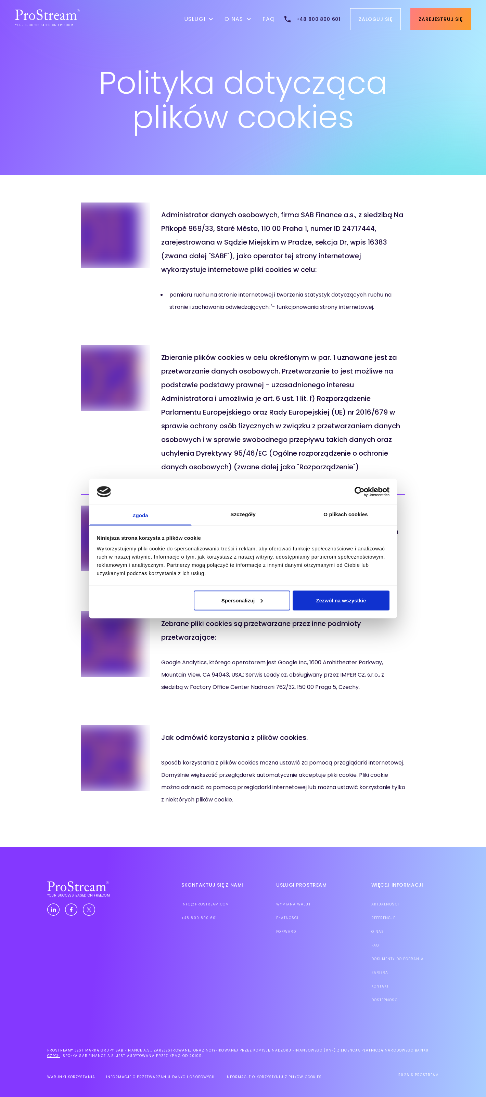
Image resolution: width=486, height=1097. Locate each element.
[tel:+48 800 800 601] (312, 19)
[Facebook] (71, 909)
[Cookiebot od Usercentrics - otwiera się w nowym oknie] (359, 491)
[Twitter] (89, 909)
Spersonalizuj (242, 600)
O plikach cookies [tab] (345, 514)
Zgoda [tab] (140, 515)
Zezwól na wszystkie (341, 600)
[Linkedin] (53, 909)
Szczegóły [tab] (242, 514)
